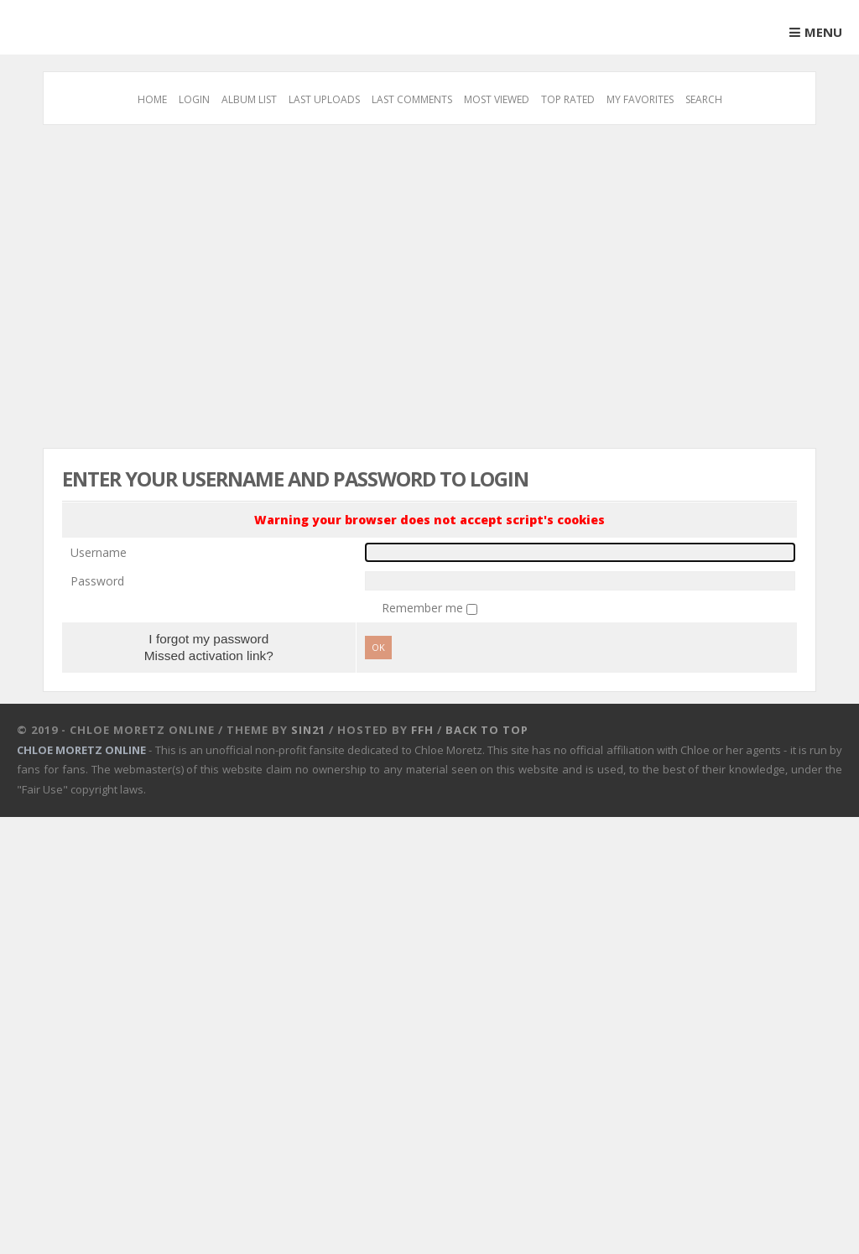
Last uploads (324, 99)
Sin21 (308, 729)
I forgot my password (208, 639)
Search (703, 99)
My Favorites (640, 99)
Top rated (568, 99)
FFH (422, 729)
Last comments (412, 99)
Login (194, 99)
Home (152, 99)
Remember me (424, 608)
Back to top (486, 729)
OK (378, 647)
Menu (823, 31)
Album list (249, 99)
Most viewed (496, 99)
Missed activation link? (208, 655)
